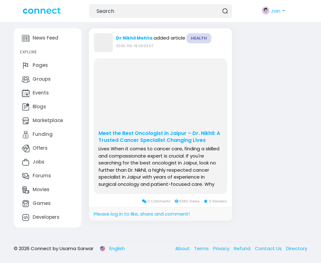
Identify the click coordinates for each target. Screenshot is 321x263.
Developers (41, 217)
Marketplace (42, 121)
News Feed (40, 38)
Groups (36, 79)
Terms (202, 248)
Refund (243, 248)
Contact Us (269, 248)
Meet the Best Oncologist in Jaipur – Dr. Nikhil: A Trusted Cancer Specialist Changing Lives (159, 137)
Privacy (222, 248)
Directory (296, 248)
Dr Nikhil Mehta (134, 38)
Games (36, 203)
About (183, 248)
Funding (37, 134)
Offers (35, 148)
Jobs (33, 162)
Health (199, 38)
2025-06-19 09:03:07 (134, 45)
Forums (36, 176)
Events (35, 93)
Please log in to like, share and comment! (142, 214)
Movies (36, 190)
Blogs (34, 107)
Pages (35, 65)
